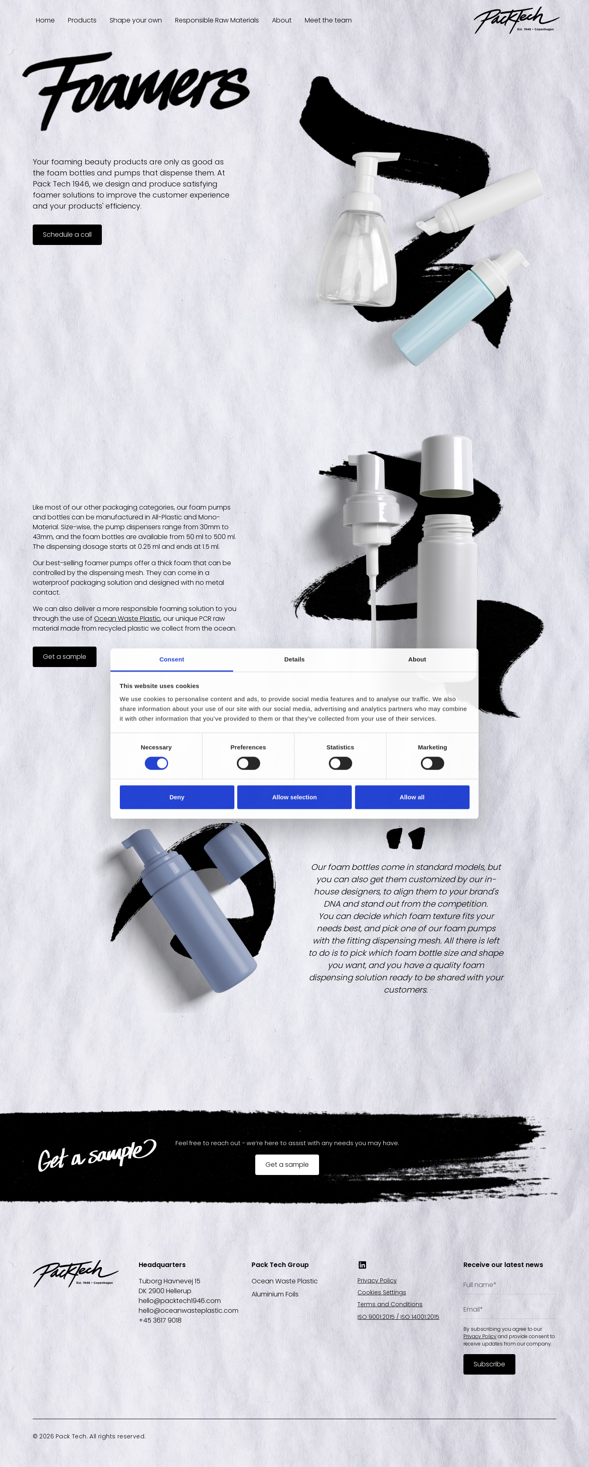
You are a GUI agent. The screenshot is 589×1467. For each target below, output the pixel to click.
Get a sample (64, 656)
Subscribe (489, 1364)
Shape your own (136, 20)
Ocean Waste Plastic (127, 618)
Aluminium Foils (275, 1294)
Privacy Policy (377, 1280)
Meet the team (328, 20)
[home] (517, 20)
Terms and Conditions (390, 1304)
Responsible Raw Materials (217, 20)
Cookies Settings (381, 1292)
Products (82, 20)
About (282, 20)
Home (45, 20)
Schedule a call (67, 234)
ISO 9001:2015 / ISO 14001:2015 (398, 1317)
